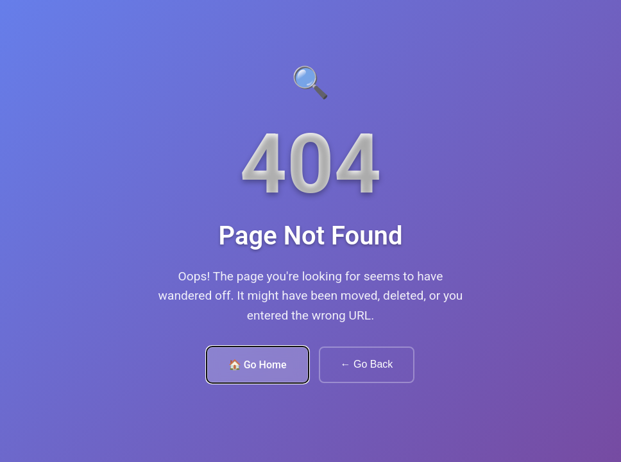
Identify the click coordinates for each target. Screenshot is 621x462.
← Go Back (367, 364)
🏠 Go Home (257, 365)
